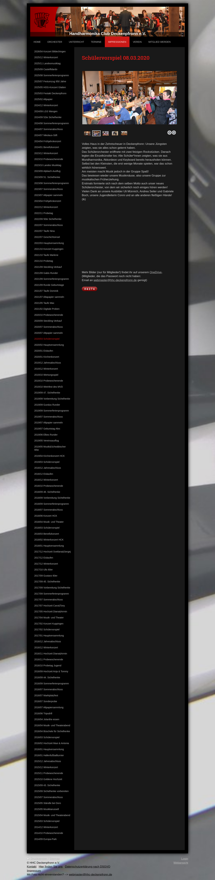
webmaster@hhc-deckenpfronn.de (115, 280)
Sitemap (54, 858)
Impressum (34, 870)
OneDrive (156, 272)
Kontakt (31, 866)
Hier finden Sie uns (51, 866)
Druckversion (37, 858)
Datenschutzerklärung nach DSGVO (87, 866)
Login (184, 858)
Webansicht (181, 862)
